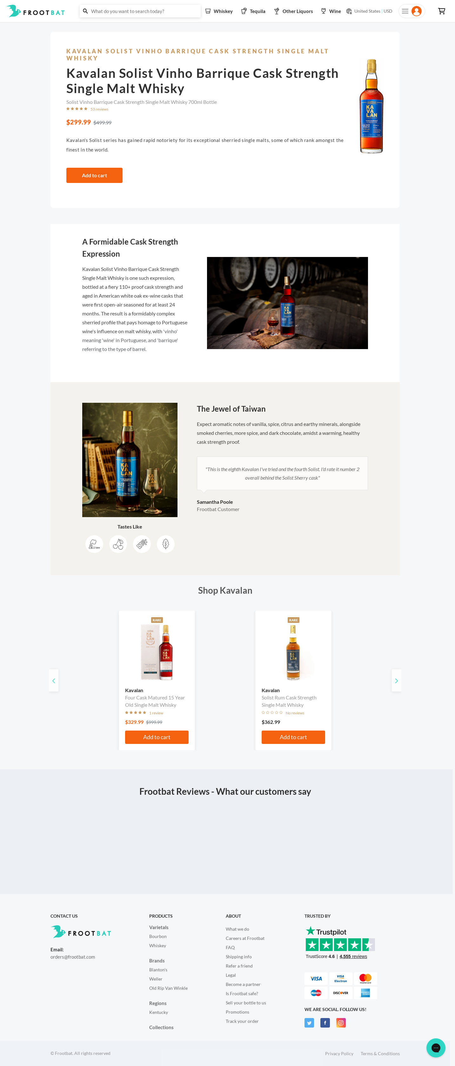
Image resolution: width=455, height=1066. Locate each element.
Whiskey (157, 945)
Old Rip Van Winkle (168, 988)
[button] (227, 11)
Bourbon (158, 936)
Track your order (242, 1021)
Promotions (237, 1012)
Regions (158, 1003)
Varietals (159, 927)
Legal (231, 975)
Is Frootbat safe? (242, 993)
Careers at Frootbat (245, 938)
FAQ (230, 947)
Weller (156, 979)
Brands (157, 960)
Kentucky (158, 1012)
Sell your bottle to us (246, 1002)
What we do (237, 929)
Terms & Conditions (380, 1053)
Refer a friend (239, 965)
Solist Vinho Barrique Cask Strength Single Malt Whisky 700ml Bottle (141, 102)
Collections (161, 1027)
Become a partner (243, 984)
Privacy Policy (339, 1053)
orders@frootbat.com (72, 957)
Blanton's (158, 969)
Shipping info (239, 956)
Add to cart (94, 175)
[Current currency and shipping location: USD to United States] (369, 11)
